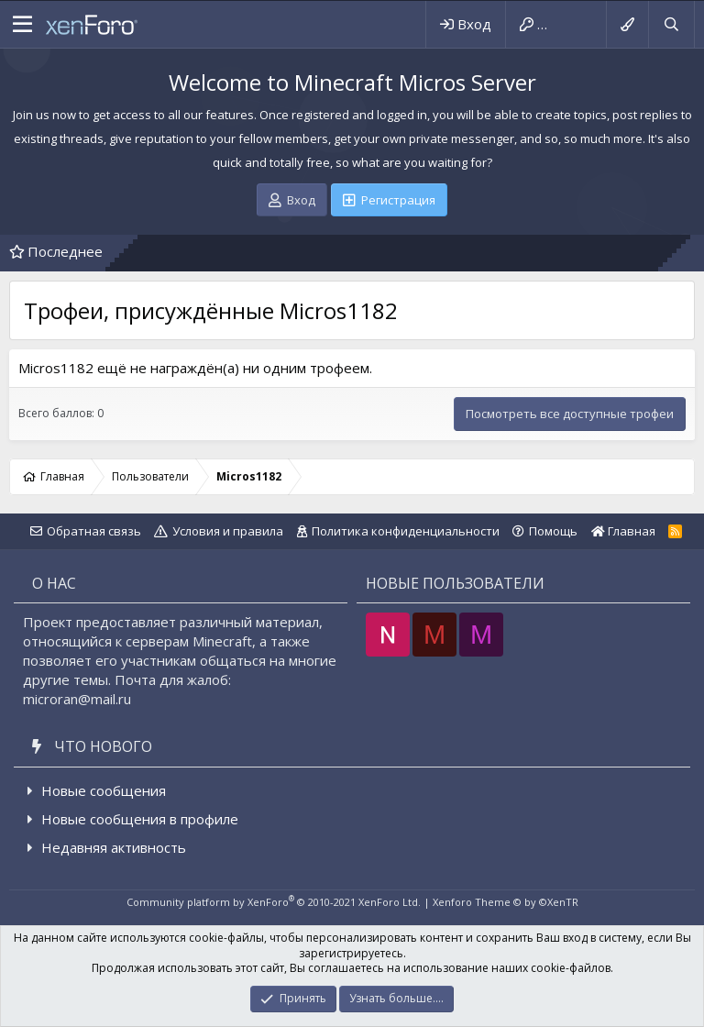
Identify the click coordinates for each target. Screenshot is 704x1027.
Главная (623, 531)
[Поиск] (671, 24)
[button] (22, 24)
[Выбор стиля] (627, 24)
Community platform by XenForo (273, 902)
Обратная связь (94, 531)
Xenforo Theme (505, 902)
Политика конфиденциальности (406, 531)
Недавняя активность (113, 847)
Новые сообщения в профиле (139, 819)
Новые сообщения (103, 790)
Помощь (553, 531)
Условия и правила (227, 531)
